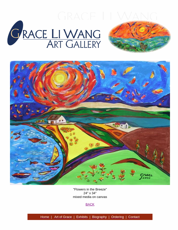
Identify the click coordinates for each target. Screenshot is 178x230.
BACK (90, 204)
